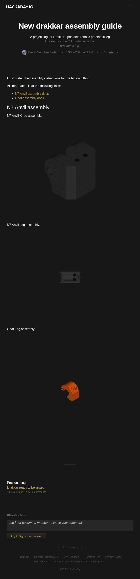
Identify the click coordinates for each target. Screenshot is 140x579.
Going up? (70, 547)
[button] (129, 7)
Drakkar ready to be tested (25, 487)
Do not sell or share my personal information (80, 561)
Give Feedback (71, 556)
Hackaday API (42, 561)
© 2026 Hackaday (70, 569)
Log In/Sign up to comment (26, 536)
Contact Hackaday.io (46, 556)
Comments (109, 52)
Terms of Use (92, 556)
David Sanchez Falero (40, 52)
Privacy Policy (113, 556)
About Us (24, 556)
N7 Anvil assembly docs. (32, 93)
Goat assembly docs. (30, 98)
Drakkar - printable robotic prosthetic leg (81, 37)
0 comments (39, 491)
